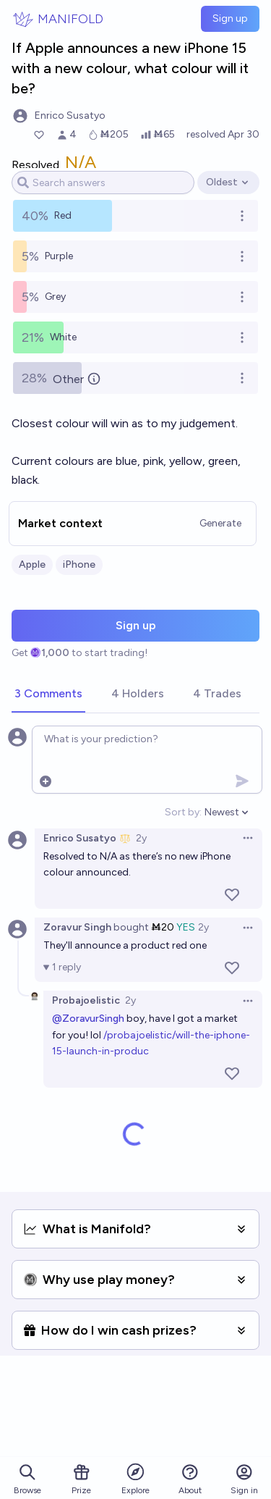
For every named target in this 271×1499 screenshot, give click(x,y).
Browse (27, 1479)
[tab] (48, 694)
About (190, 1479)
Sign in (244, 1479)
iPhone (79, 564)
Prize (81, 1479)
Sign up (230, 18)
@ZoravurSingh (88, 1018)
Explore (135, 1478)
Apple (32, 564)
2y (141, 838)
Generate (220, 523)
